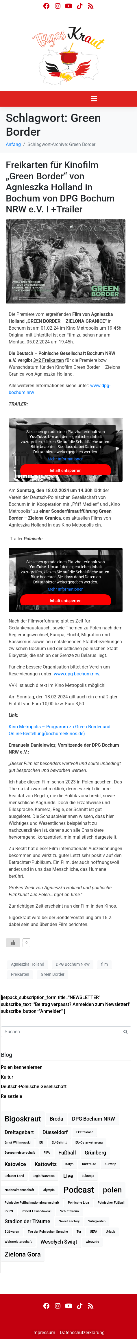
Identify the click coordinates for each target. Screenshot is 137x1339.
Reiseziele (11, 1096)
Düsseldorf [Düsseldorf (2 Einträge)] (55, 1132)
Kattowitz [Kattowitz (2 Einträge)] (46, 1164)
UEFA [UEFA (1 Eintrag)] (93, 1232)
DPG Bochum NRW (73, 964)
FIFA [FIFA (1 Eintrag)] (47, 1152)
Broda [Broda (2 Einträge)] (56, 1119)
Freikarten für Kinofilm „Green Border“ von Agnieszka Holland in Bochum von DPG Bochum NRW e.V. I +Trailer (60, 187)
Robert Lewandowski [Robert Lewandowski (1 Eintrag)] (36, 1211)
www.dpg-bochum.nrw (76, 674)
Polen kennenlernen (21, 1067)
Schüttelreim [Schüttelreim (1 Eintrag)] (69, 1211)
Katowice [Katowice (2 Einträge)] (15, 1164)
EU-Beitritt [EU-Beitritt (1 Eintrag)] (59, 1142)
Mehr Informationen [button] (66, 459)
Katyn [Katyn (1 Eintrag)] (69, 1164)
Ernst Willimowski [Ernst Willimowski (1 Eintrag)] (18, 1142)
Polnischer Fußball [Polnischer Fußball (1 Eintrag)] (111, 1202)
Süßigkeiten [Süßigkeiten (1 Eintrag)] (96, 1221)
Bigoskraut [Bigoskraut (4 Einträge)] (23, 1119)
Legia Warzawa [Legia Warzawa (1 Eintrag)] (44, 1176)
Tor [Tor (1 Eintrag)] (79, 1232)
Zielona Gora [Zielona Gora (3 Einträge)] (23, 1254)
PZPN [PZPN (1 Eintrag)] (9, 1211)
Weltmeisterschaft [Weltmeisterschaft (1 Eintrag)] (18, 1242)
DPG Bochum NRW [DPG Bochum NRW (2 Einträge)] (93, 1119)
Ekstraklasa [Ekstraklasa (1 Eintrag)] (84, 1132)
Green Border (52, 974)
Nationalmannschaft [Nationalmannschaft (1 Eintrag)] (19, 1190)
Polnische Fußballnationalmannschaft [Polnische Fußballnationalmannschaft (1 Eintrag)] (32, 1202)
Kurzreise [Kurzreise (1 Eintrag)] (89, 1164)
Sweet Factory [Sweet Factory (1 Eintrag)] (69, 1221)
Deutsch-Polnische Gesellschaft (33, 1086)
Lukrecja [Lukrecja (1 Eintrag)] (88, 1176)
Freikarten (20, 974)
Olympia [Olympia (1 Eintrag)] (49, 1190)
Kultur (7, 1077)
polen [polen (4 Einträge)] (112, 1190)
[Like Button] (13, 942)
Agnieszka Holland (27, 964)
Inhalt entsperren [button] (66, 470)
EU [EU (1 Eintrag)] (41, 1142)
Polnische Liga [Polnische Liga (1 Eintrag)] (78, 1202)
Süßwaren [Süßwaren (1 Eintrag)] (12, 1232)
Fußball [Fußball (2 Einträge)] (67, 1153)
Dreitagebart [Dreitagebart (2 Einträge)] (19, 1132)
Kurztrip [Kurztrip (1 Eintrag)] (110, 1164)
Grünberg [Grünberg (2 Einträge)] (95, 1153)
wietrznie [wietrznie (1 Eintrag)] (92, 1242)
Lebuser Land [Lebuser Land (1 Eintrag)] (14, 1176)
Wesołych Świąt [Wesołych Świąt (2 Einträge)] (58, 1242)
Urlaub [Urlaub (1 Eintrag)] (110, 1232)
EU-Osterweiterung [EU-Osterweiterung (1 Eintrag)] (89, 1142)
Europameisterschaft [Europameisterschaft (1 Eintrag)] (20, 1152)
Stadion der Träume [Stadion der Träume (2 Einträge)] (27, 1221)
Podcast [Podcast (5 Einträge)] (78, 1190)
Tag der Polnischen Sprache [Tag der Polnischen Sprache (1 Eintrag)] (48, 1232)
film (104, 964)
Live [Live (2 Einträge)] (68, 1176)
